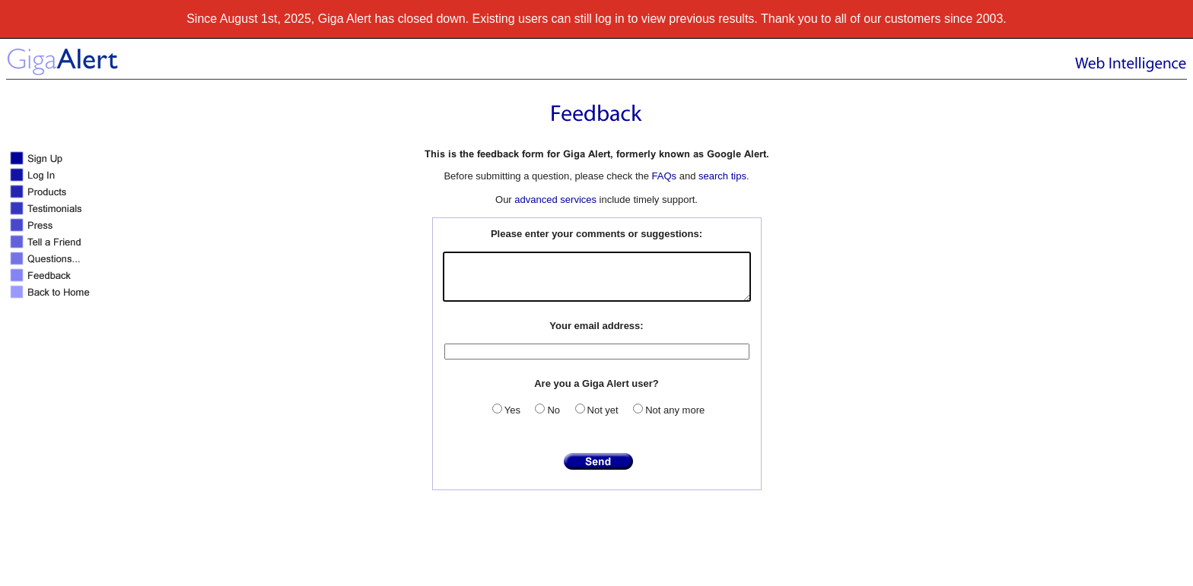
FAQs (664, 176)
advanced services (555, 199)
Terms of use (732, 574)
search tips (722, 176)
